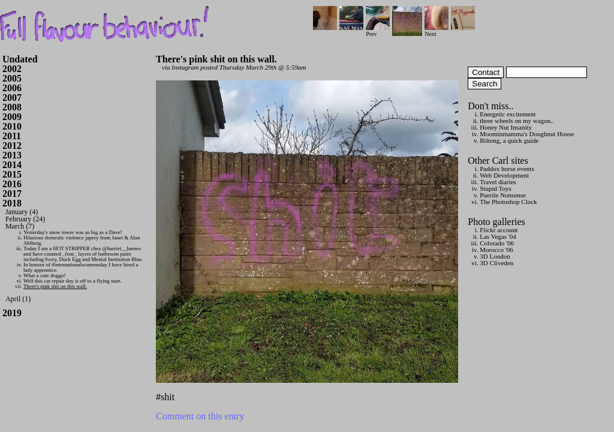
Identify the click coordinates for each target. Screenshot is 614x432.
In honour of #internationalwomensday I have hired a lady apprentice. (81, 267)
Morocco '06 (496, 249)
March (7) (19, 226)
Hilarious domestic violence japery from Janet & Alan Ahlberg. (81, 240)
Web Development (504, 175)
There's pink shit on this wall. (55, 286)
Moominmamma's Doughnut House (527, 133)
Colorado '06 (497, 243)
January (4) (21, 212)
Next (437, 31)
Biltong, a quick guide (509, 140)
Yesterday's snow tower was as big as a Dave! (72, 232)
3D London (495, 256)
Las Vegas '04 (498, 236)
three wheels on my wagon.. (516, 120)
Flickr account (498, 229)
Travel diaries (498, 181)
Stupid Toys (495, 188)
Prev (378, 31)
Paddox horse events (507, 168)
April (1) (18, 299)
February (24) (25, 219)
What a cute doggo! (44, 275)
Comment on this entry (200, 416)
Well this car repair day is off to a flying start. (72, 281)
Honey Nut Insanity (506, 127)
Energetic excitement (507, 114)
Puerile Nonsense (503, 195)
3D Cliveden (496, 262)
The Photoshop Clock (508, 201)
